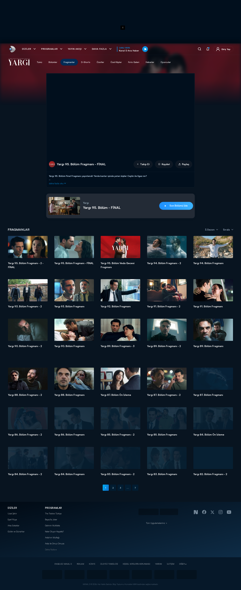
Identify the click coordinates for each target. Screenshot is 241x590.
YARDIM (158, 564)
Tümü (39, 62)
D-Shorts (85, 62)
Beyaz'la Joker (51, 519)
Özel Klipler (116, 62)
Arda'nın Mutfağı (52, 537)
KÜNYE (92, 564)
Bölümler (53, 62)
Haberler (150, 62)
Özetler (100, 62)
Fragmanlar (69, 62)
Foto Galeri (133, 62)
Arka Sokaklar (13, 525)
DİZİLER (12, 507)
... (128, 487)
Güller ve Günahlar (16, 531)
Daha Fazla (50, 549)
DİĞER (182, 564)
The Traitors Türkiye (53, 513)
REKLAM (80, 564)
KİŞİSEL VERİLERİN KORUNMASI (136, 564)
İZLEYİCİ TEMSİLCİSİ (109, 564)
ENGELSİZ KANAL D (63, 564)
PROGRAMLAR (53, 507)
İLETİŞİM (170, 564)
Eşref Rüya (12, 519)
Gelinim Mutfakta (52, 525)
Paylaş (183, 164)
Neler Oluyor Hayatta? (54, 531)
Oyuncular (166, 62)
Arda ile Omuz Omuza (54, 543)
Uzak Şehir (12, 513)
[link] (12, 49)
